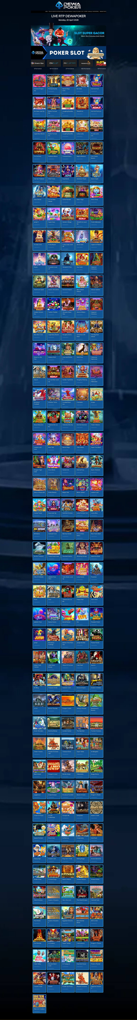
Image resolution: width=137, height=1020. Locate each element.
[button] (104, 63)
